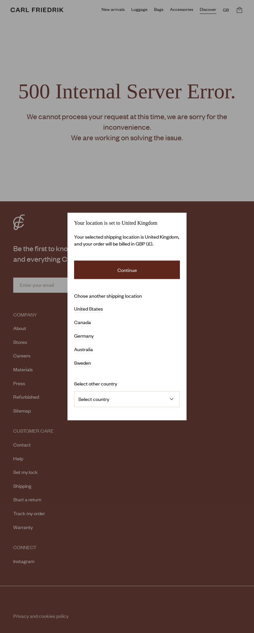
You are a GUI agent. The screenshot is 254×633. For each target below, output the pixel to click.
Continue (127, 269)
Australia (83, 349)
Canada (82, 322)
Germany (84, 336)
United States (88, 309)
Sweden (82, 363)
